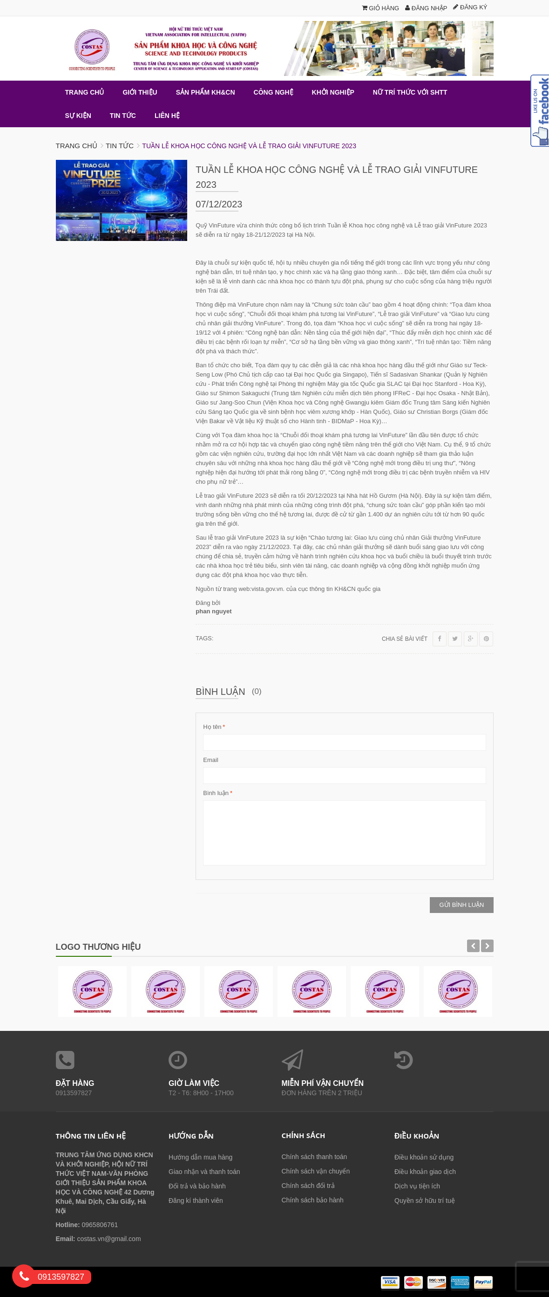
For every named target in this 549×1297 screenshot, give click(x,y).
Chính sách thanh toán (314, 1156)
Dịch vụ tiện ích (417, 1186)
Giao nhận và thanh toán (204, 1171)
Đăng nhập (426, 8)
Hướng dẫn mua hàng (200, 1157)
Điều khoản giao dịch (425, 1171)
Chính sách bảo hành (313, 1200)
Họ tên (212, 727)
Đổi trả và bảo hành (197, 1186)
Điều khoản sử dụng (424, 1157)
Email (210, 759)
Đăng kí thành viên (196, 1200)
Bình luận (216, 793)
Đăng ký (470, 7)
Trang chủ (76, 146)
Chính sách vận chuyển (316, 1171)
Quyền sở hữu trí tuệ (424, 1200)
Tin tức (120, 146)
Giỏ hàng (381, 8)
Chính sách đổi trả (308, 1185)
